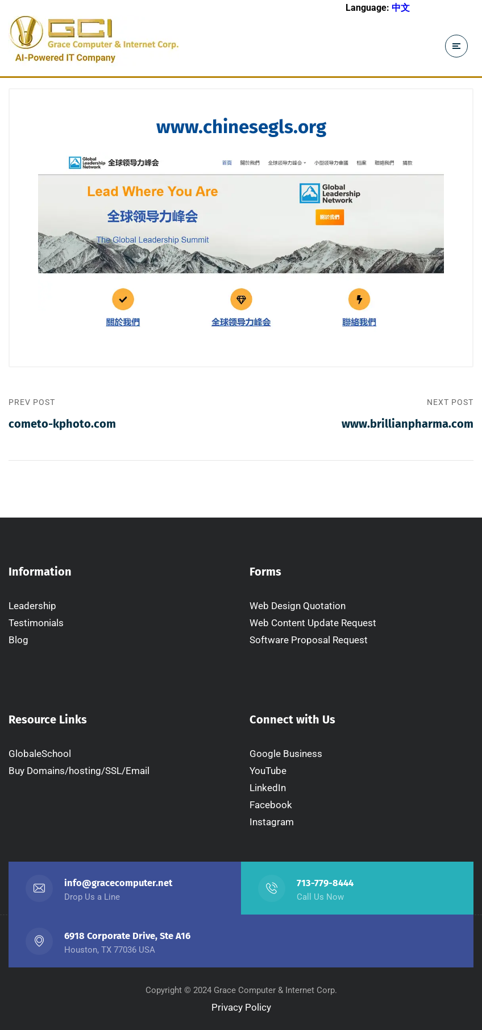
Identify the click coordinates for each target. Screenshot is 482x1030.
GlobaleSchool (40, 753)
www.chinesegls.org (241, 126)
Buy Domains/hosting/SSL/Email (79, 770)
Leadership (32, 605)
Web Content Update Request (313, 622)
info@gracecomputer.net (118, 883)
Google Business (286, 753)
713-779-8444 (325, 883)
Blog (18, 640)
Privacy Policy (241, 1007)
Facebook (271, 804)
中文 (401, 7)
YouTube (268, 770)
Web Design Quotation (298, 605)
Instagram (272, 822)
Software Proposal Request (309, 640)
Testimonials (36, 622)
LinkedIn (268, 787)
